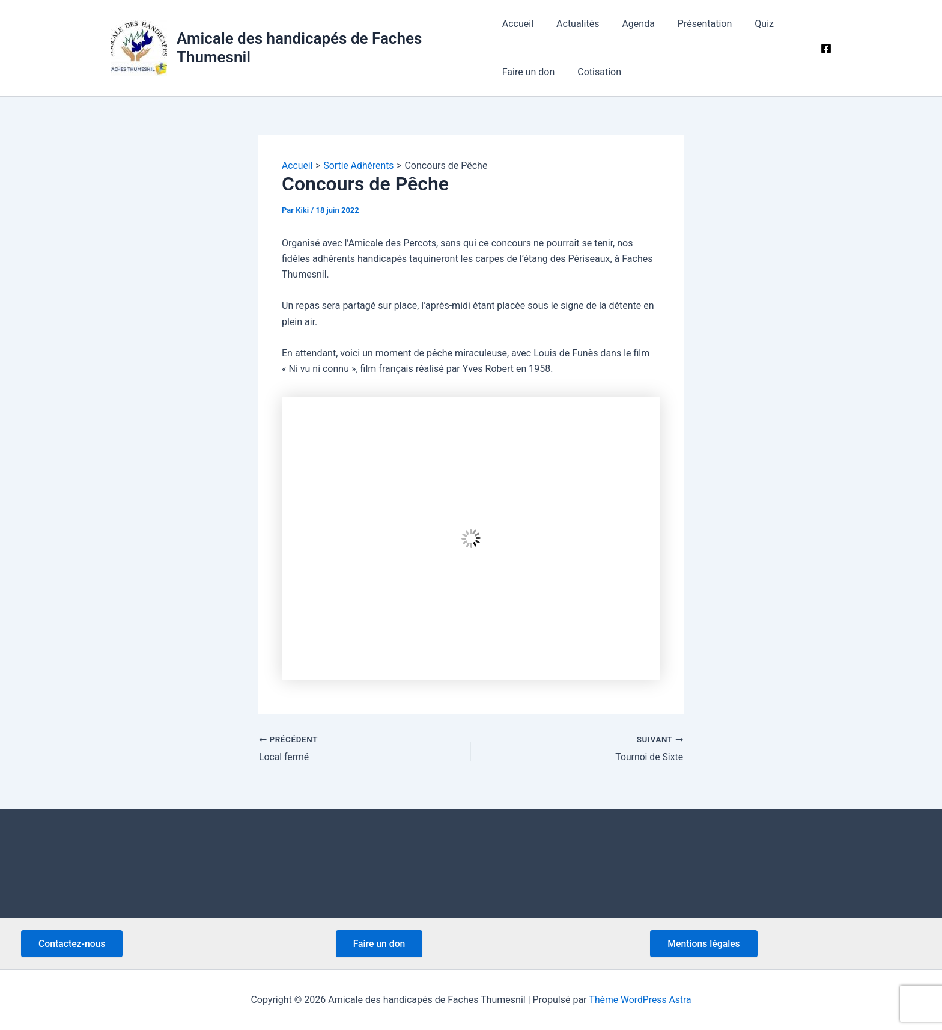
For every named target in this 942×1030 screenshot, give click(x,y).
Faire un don (528, 72)
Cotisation (596, 72)
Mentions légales (704, 943)
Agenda (631, 23)
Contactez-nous (73, 943)
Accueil (517, 23)
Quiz (749, 23)
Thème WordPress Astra (640, 999)
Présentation (694, 23)
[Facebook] (826, 48)
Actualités (574, 23)
